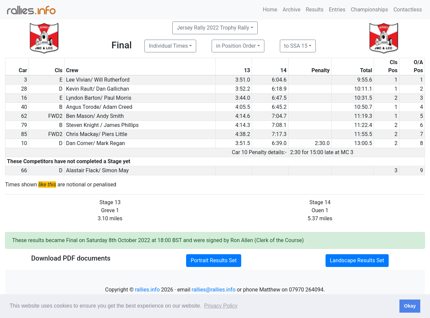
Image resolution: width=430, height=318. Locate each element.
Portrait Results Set (213, 260)
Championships (369, 9)
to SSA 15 (296, 46)
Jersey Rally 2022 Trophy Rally (213, 28)
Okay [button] (410, 306)
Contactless (407, 9)
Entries (337, 9)
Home (270, 9)
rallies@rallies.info (213, 289)
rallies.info (147, 289)
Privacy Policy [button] (221, 306)
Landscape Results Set (357, 260)
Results (315, 9)
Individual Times (168, 46)
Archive (291, 9)
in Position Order (236, 46)
